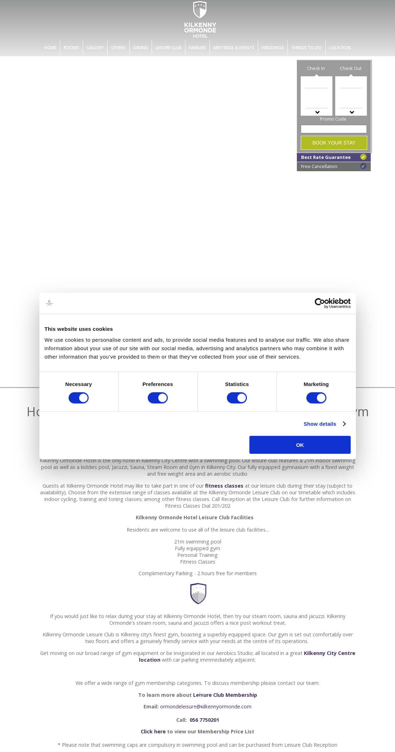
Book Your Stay (334, 143)
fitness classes (224, 485)
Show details (320, 423)
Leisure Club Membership (225, 695)
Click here (153, 731)
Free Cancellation (334, 166)
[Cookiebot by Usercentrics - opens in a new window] (320, 303)
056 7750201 (203, 719)
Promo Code (333, 119)
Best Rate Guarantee (334, 157)
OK (300, 445)
